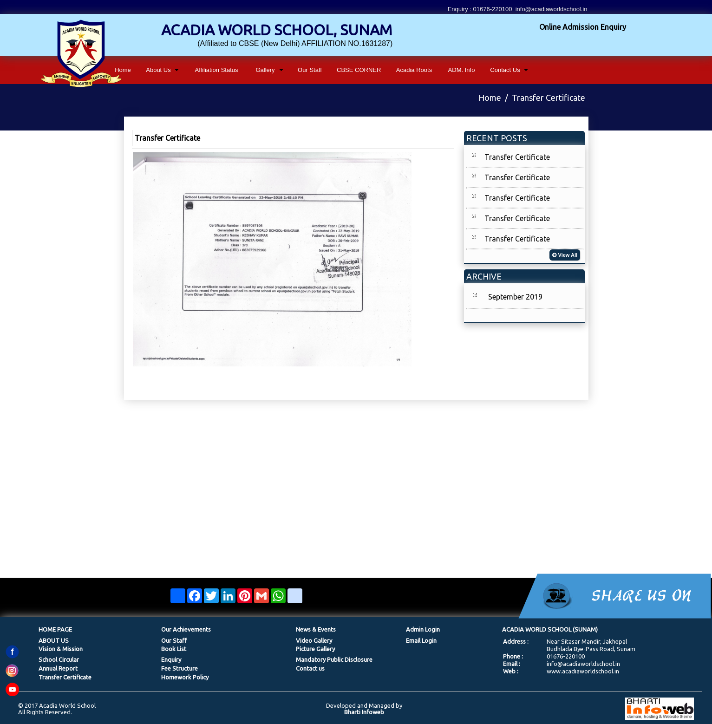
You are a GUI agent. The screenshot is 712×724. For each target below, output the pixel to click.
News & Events (316, 629)
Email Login (421, 640)
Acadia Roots (414, 69)
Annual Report (58, 668)
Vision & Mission (61, 649)
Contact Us (505, 69)
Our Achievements (186, 629)
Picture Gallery (315, 649)
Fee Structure (179, 668)
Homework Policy (185, 677)
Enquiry (171, 659)
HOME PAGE (55, 629)
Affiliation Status (216, 69)
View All (565, 255)
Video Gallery (314, 640)
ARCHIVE (484, 276)
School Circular (59, 659)
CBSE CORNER (359, 69)
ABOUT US (54, 640)
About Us (158, 69)
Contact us (310, 668)
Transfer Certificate (517, 157)
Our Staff (310, 69)
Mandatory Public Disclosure (334, 659)
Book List (173, 649)
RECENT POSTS (496, 138)
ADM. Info (461, 69)
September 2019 (515, 297)
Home (123, 69)
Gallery (264, 69)
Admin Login (423, 629)
